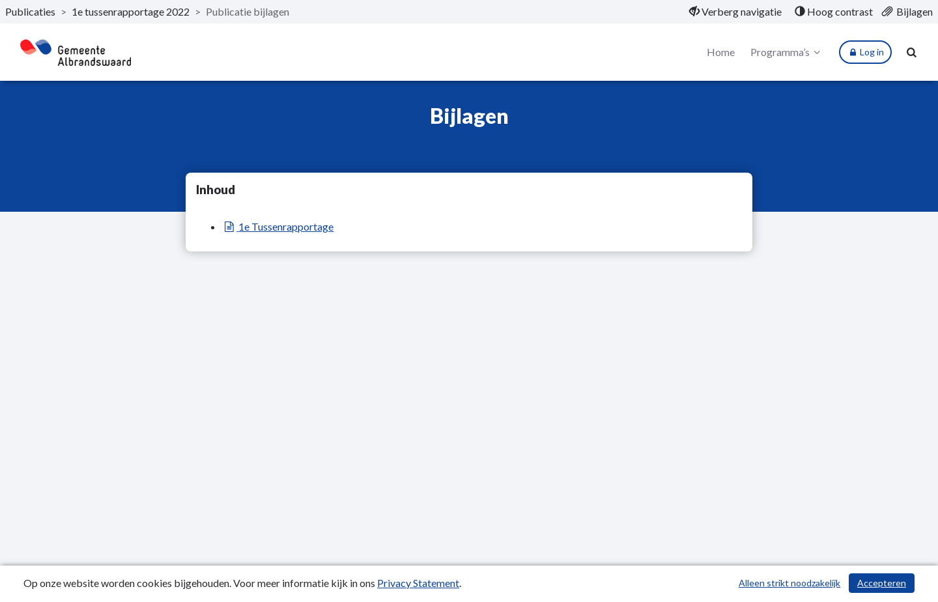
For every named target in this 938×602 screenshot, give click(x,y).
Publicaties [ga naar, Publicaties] (30, 11)
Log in (865, 52)
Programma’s (787, 52)
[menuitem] (735, 11)
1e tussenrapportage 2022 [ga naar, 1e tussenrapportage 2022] (131, 11)
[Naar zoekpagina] (912, 52)
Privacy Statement (418, 583)
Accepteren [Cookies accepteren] (881, 582)
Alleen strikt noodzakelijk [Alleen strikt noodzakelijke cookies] (789, 582)
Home (721, 52)
